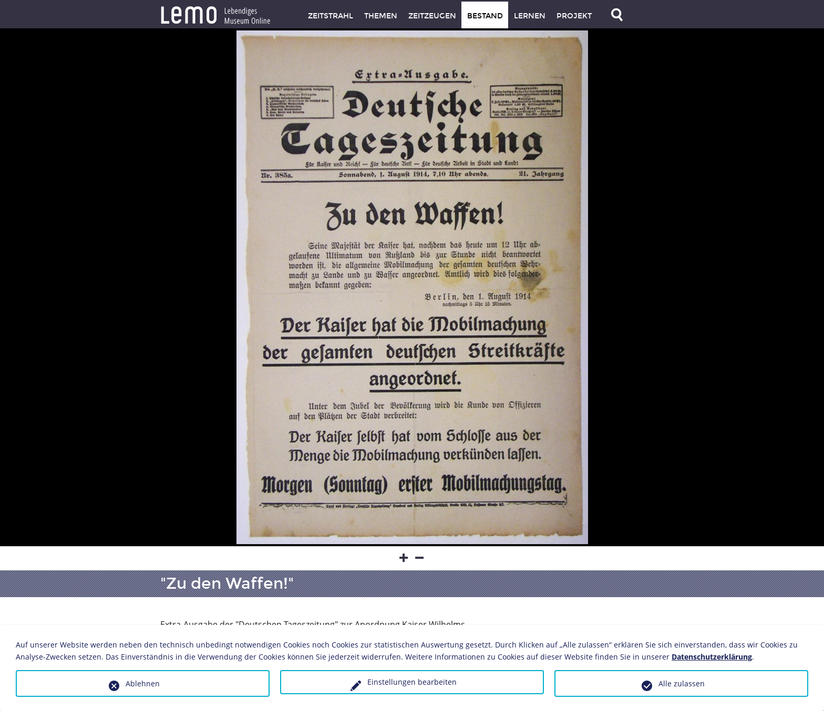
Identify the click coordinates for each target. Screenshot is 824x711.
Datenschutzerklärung (712, 657)
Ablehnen (143, 683)
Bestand (485, 16)
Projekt (574, 16)
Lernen (529, 16)
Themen (380, 16)
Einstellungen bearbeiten (412, 682)
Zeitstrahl (330, 16)
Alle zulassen (681, 683)
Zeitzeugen (432, 16)
